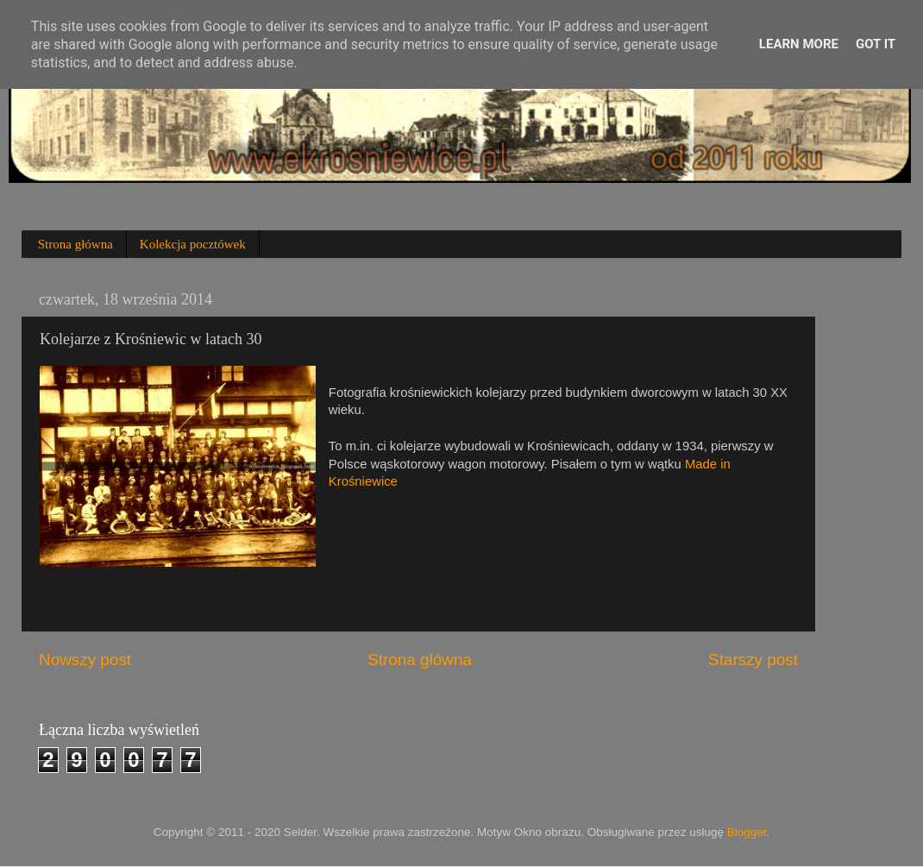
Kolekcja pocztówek (193, 244)
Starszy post (753, 659)
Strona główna (75, 244)
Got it (875, 44)
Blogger (747, 832)
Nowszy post (85, 659)
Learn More (798, 44)
